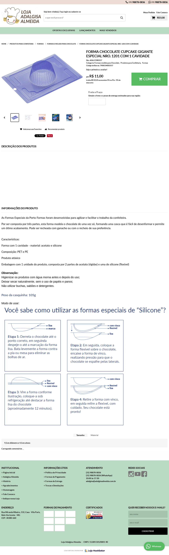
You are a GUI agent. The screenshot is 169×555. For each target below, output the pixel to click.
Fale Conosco (162, 12)
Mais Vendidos (108, 30)
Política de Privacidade (55, 472)
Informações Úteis (56, 468)
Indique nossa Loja (11, 498)
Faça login (64, 12)
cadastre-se (76, 12)
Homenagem (8, 490)
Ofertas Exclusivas (64, 30)
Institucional (10, 468)
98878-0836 (137, 2)
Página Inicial (9, 472)
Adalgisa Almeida (11, 477)
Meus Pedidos (149, 12)
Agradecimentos (10, 485)
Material (94, 435)
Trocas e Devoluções (54, 485)
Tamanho (80, 435)
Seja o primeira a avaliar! (96, 70)
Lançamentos (87, 30)
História (6, 481)
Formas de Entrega (53, 481)
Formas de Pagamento (55, 477)
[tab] (80, 435)
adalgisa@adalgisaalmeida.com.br (101, 481)
